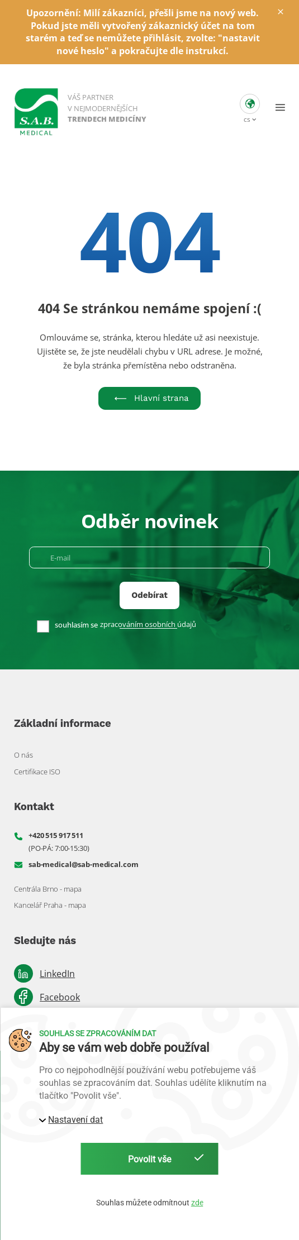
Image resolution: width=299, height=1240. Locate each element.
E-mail (60, 558)
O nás (23, 755)
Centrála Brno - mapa (48, 889)
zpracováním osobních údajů (148, 624)
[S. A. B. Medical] (81, 107)
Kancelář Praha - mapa (50, 905)
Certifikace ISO (37, 772)
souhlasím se (76, 625)
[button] (250, 107)
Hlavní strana (149, 398)
